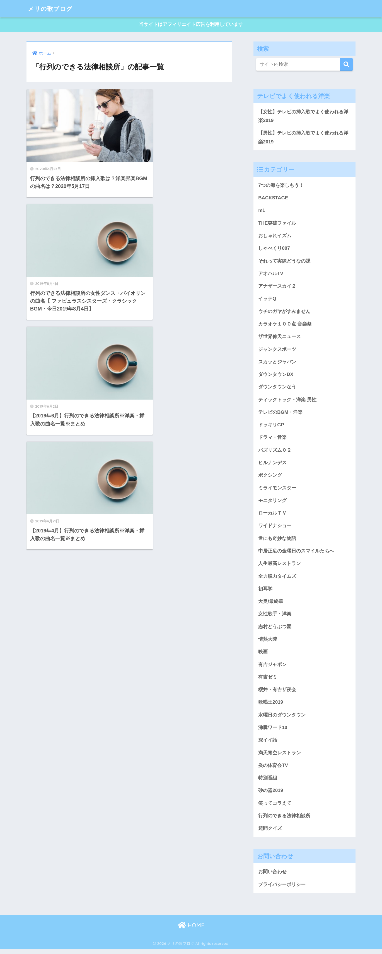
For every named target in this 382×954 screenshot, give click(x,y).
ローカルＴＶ (272, 515)
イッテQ (267, 300)
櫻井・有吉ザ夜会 (277, 693)
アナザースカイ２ (277, 287)
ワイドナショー (274, 528)
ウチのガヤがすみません (284, 312)
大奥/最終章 (270, 604)
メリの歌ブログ (52, 8)
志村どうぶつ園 (274, 630)
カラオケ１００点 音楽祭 (285, 325)
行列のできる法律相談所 (284, 820)
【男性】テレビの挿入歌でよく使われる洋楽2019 (303, 138)
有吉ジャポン (272, 668)
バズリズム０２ (274, 452)
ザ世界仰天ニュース (279, 338)
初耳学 (265, 592)
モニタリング (272, 503)
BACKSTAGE (273, 198)
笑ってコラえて (274, 807)
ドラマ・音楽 (272, 439)
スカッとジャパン (277, 363)
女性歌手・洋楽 (274, 617)
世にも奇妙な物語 (277, 541)
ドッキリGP (271, 427)
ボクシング (270, 477)
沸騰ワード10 (272, 731)
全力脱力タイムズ (277, 579)
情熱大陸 (267, 642)
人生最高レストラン (279, 566)
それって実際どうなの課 (284, 262)
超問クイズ (270, 833)
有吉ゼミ (267, 680)
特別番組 (267, 782)
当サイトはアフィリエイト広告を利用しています (191, 25)
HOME (191, 930)
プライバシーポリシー (282, 889)
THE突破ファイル (277, 224)
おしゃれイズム (274, 236)
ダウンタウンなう (277, 389)
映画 (263, 655)
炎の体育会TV (273, 769)
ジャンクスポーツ (277, 351)
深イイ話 (267, 744)
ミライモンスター (277, 490)
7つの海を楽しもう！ (281, 186)
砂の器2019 (270, 795)
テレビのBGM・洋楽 (280, 414)
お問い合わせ (272, 876)
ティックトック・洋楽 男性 (287, 401)
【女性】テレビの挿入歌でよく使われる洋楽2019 (303, 116)
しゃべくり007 (274, 249)
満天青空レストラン (279, 757)
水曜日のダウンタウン (282, 718)
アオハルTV (270, 274)
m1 (261, 211)
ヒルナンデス (272, 465)
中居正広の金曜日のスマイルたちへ (296, 554)
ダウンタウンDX (275, 376)
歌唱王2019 (270, 706)
